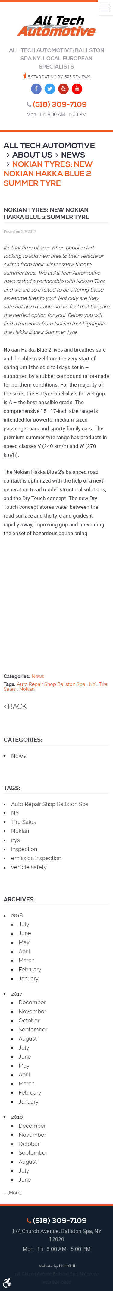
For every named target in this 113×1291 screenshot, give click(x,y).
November (32, 1011)
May (24, 942)
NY (92, 684)
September (33, 1029)
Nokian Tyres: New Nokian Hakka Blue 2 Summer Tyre (48, 174)
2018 (17, 915)
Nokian (27, 689)
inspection (24, 849)
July (24, 924)
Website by (56, 1267)
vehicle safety (29, 867)
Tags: (12, 788)
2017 (17, 993)
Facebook (36, 89)
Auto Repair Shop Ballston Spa (51, 684)
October (29, 1020)
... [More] (13, 1193)
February (30, 969)
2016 (17, 1117)
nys (15, 840)
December (32, 1002)
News (73, 155)
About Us (32, 155)
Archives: (19, 899)
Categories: (23, 739)
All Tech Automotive (49, 146)
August (28, 1038)
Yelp (63, 89)
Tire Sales (23, 822)
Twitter (50, 89)
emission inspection (36, 858)
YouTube (77, 89)
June (25, 933)
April (24, 951)
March (26, 960)
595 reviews (77, 77)
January (29, 978)
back (17, 706)
